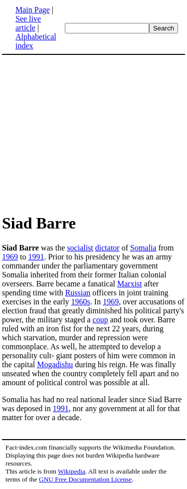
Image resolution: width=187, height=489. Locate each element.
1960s (80, 301)
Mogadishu (55, 364)
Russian (78, 292)
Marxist (129, 283)
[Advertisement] (86, 134)
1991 (36, 256)
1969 (10, 256)
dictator (107, 248)
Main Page (32, 9)
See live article (28, 23)
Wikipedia (71, 471)
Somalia (143, 248)
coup (100, 319)
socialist (80, 248)
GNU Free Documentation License (85, 479)
